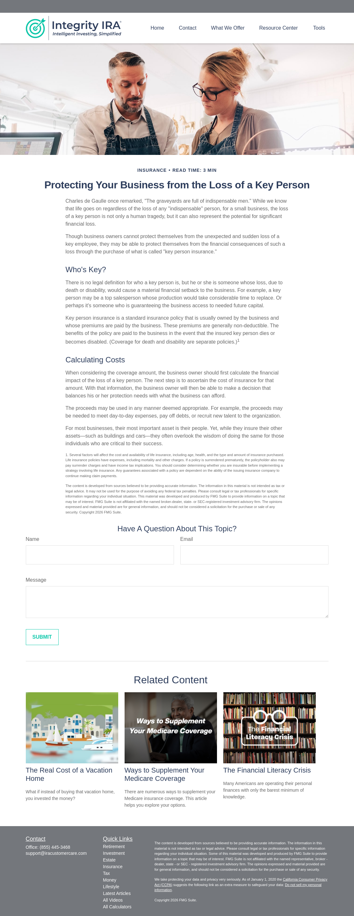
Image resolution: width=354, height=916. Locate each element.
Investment (114, 853)
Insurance (112, 866)
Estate (109, 859)
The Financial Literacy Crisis (267, 770)
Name (33, 539)
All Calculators (117, 906)
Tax (106, 873)
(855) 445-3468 (55, 847)
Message (36, 580)
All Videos (113, 900)
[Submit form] (42, 637)
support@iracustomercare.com (56, 853)
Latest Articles (117, 893)
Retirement (114, 846)
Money (109, 880)
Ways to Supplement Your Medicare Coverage (165, 774)
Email (186, 539)
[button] (157, 27)
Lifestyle (111, 886)
